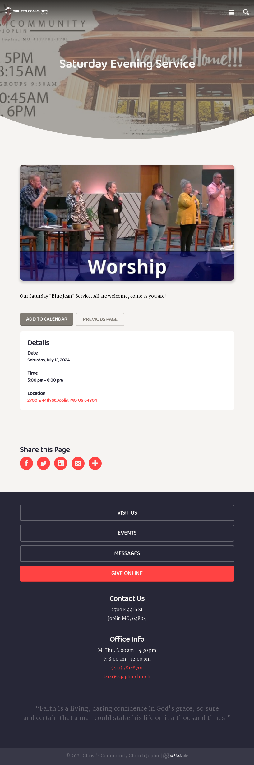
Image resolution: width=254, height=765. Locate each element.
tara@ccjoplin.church (127, 676)
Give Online (127, 573)
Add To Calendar (46, 319)
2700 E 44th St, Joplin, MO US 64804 (62, 400)
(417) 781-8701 (127, 668)
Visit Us (127, 513)
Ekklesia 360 (175, 756)
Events (127, 533)
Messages (127, 553)
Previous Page (100, 319)
